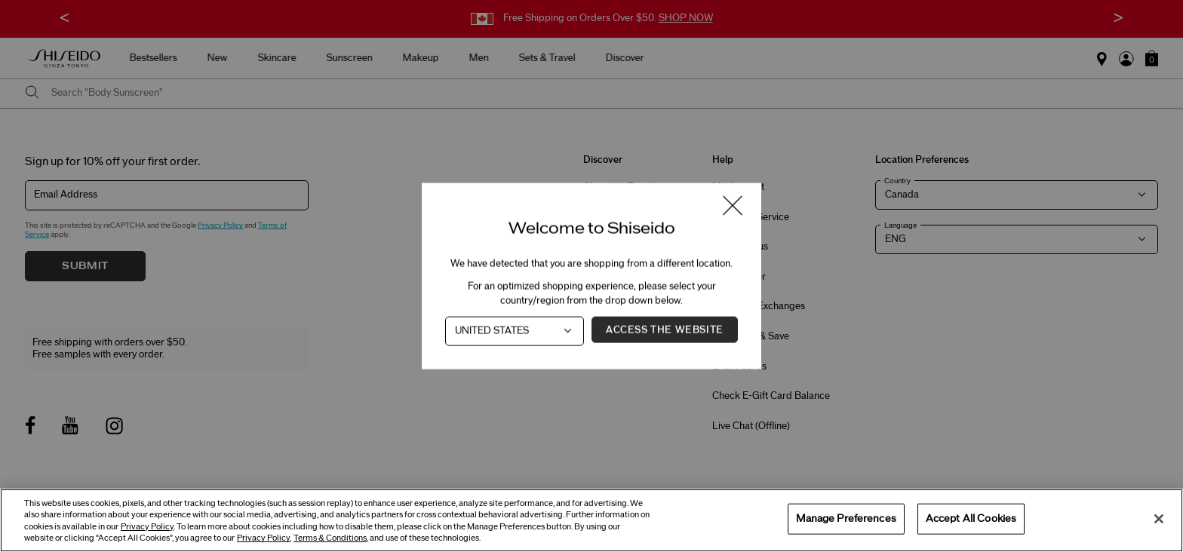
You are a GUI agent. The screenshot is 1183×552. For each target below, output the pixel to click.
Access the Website (665, 330)
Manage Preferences (846, 518)
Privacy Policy (147, 527)
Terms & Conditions (330, 538)
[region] (591, 520)
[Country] (514, 331)
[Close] (1158, 518)
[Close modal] (732, 207)
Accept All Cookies (971, 518)
